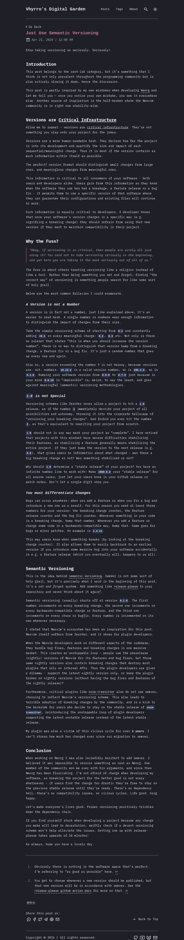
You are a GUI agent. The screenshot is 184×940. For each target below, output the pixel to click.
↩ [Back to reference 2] (127, 887)
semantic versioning (85, 575)
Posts (105, 9)
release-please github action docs (62, 887)
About (133, 9)
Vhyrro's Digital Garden (55, 9)
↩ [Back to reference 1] (116, 868)
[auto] (155, 9)
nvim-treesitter (102, 689)
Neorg (145, 90)
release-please (126, 585)
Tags (119, 9)
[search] (146, 9)
